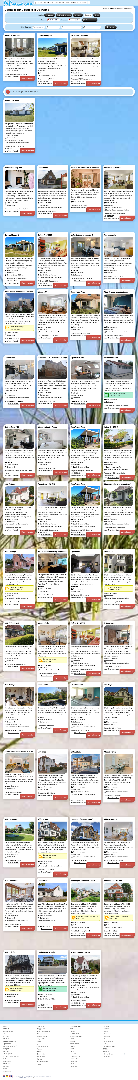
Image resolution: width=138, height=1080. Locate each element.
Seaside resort (8, 1031)
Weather (84, 3)
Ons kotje (108, 684)
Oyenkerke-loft (77, 358)
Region (79, 3)
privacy (13, 1077)
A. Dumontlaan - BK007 (81, 952)
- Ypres (72, 1051)
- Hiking (39, 1051)
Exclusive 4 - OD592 (112, 167)
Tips (4, 1034)
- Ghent (72, 1049)
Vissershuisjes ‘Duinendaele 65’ (117, 484)
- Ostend (105, 1031)
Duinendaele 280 (111, 358)
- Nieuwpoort (7, 1054)
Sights (5, 1069)
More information (13, 76)
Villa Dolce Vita (11, 880)
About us (106, 1051)
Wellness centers (42, 1036)
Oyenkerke (75, 551)
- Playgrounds (41, 1029)
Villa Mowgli (10, 684)
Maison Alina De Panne (47, 427)
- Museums (7, 1071)
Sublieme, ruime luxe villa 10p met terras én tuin (19, 751)
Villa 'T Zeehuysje (12, 623)
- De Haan (106, 1026)
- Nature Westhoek (109, 1046)
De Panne (40, 3)
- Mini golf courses (42, 1034)
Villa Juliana (76, 752)
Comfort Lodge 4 (12, 235)
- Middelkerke (107, 1034)
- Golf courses (41, 1056)
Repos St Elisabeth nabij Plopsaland (52, 551)
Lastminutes (7, 1061)
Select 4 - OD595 (45, 235)
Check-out (64, 20)
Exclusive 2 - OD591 (79, 35)
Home (5, 1026)
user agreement (6, 1077)
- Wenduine (73, 1066)
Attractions (40, 1026)
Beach (56, 3)
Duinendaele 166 (12, 427)
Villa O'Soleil (43, 684)
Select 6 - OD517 (111, 427)
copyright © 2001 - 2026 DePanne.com (24, 1077)
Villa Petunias (43, 880)
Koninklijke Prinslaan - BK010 (83, 880)
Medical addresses (76, 1036)
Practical (73, 3)
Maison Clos (10, 358)
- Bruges (72, 1046)
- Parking (72, 1031)
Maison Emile (43, 623)
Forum (72, 1039)
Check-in (43, 20)
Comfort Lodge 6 (78, 427)
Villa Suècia (10, 952)
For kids (6, 1036)
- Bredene (106, 1029)
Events (68, 3)
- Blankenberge (74, 1064)
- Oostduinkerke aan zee (11, 1056)
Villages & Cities (42, 1039)
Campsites (77, 15)
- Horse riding (41, 1054)
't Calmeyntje (109, 623)
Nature (39, 1041)
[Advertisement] (64, 159)
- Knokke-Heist (74, 1059)
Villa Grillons (10, 484)
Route (71, 1029)
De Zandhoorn (77, 684)
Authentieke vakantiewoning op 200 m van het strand (85, 167)
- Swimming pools (42, 1046)
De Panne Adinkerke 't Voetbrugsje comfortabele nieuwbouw (19, 291)
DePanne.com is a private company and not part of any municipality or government (32, 1076)
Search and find (89, 20)
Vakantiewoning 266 (13, 167)
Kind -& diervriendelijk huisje (116, 292)
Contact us (106, 1056)
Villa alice (42, 752)
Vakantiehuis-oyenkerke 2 (82, 235)
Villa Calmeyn (10, 551)
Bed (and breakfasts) (64, 15)
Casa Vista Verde (78, 292)
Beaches (6, 1066)
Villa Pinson (43, 167)
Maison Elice (43, 292)
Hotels (97, 15)
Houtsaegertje (110, 235)
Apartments (50, 15)
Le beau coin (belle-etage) (82, 819)
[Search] (89, 2)
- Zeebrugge (73, 1061)
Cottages (88, 15)
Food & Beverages (42, 1061)
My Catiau (108, 551)
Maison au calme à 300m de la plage (52, 358)
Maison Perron (110, 752)
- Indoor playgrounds (43, 1031)
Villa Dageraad (11, 819)
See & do (62, 3)
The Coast (73, 1054)
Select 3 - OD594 (12, 100)
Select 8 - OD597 (78, 623)
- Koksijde (106, 1044)
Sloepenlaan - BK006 (113, 880)
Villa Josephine (110, 819)
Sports (39, 1044)
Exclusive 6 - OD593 (46, 484)
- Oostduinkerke (108, 1041)
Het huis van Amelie (46, 952)
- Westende (106, 1036)
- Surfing (39, 1059)
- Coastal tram (74, 1034)
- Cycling (39, 1049)
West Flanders (74, 1044)
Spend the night (48, 3)
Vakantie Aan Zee (12, 35)
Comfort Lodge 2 (45, 35)
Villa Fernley (43, 819)
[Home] (35, 2)
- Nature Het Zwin (75, 1056)
